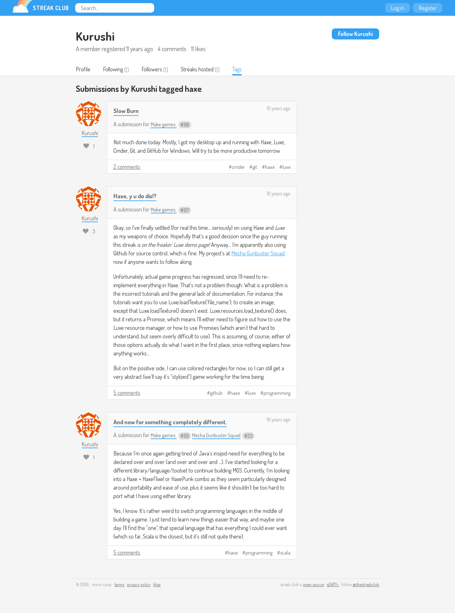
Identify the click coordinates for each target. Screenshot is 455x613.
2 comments (126, 167)
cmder (238, 167)
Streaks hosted (203, 70)
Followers (156, 70)
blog (157, 585)
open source (313, 585)
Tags (245, 70)
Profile (83, 70)
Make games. (165, 124)
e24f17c (333, 585)
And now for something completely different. (176, 422)
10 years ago (278, 109)
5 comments (126, 393)
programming (277, 393)
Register (428, 7)
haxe (270, 167)
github (216, 393)
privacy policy (138, 585)
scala (285, 553)
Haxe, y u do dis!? (136, 196)
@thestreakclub (366, 585)
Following (115, 70)
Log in (397, 7)
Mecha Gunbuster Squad (258, 253)
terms (119, 585)
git (254, 167)
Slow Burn (127, 111)
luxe (286, 167)
